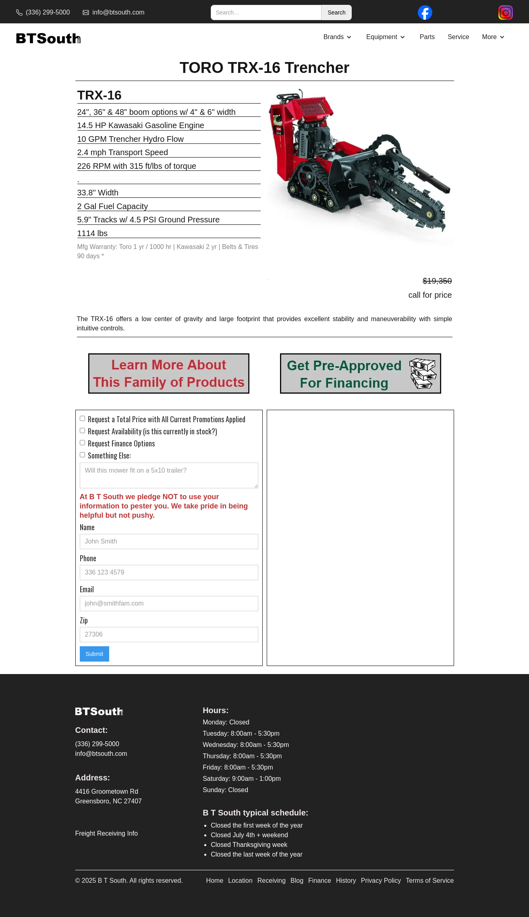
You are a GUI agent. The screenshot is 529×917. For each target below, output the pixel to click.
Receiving (271, 880)
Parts (427, 36)
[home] (48, 37)
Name (87, 527)
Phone (88, 558)
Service (458, 36)
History (346, 880)
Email (87, 589)
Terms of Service (430, 880)
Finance (319, 880)
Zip (84, 620)
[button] (338, 37)
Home (215, 880)
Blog (296, 880)
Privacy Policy (381, 880)
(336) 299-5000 (97, 744)
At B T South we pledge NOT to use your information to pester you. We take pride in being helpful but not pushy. (164, 506)
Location (240, 880)
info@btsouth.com (101, 753)
